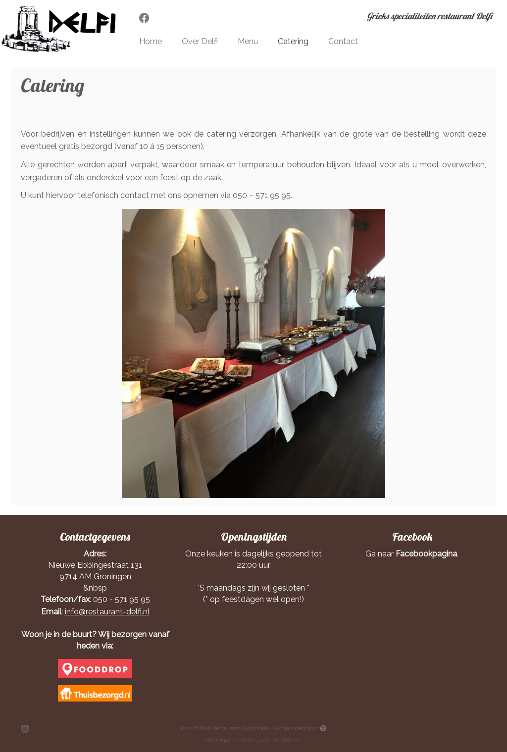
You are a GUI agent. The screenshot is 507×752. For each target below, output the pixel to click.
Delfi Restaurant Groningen (234, 728)
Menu (248, 41)
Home (150, 41)
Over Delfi (200, 41)
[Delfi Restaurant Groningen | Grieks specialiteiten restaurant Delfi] (59, 29)
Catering (293, 41)
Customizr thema (277, 740)
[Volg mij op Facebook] (147, 18)
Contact (343, 41)
